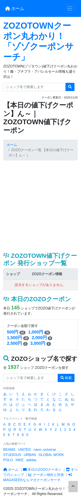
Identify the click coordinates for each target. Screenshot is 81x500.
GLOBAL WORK (51, 455)
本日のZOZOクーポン (42, 469)
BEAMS (9, 449)
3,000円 (37, 343)
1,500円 (14, 337)
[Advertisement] (40, 206)
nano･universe (44, 449)
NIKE (20, 460)
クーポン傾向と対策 (46, 475)
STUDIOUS (12, 455)
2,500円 (14, 343)
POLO (8, 460)
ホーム (14, 8)
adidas (31, 460)
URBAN (30, 455)
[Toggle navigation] (70, 8)
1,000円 (35, 332)
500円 (12, 332)
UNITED (24, 449)
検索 (66, 378)
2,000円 (39, 337)
